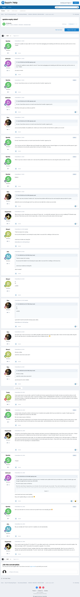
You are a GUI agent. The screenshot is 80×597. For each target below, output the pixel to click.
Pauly (8, 392)
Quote (19, 53)
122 (8, 404)
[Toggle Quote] (17, 62)
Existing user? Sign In (66, 2)
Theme (34, 590)
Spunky (9, 23)
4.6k (8, 70)
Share (64, 24)
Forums (3, 10)
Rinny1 (8, 229)
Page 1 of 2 (16, 35)
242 (8, 241)
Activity (9, 7)
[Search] (62, 7)
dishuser (8, 58)
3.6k (8, 263)
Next (8, 35)
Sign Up (76, 2)
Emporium (8, 211)
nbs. (8, 251)
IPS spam (35, 596)
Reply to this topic (71, 29)
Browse (4, 8)
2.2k (8, 223)
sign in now (32, 566)
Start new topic (58, 29)
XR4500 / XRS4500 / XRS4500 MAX (22, 24)
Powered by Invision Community (40, 593)
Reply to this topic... (14, 572)
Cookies (46, 590)
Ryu (8, 117)
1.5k (8, 129)
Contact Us (40, 590)
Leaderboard (22, 10)
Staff (8, 10)
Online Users (14, 10)
